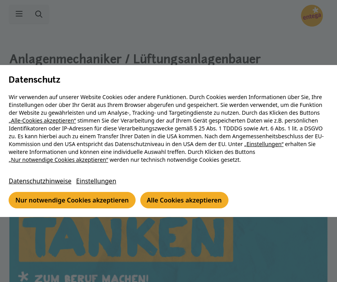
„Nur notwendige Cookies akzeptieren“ (59, 159)
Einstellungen (97, 181)
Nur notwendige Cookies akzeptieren (72, 200)
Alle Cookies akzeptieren (184, 200)
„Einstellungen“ (264, 144)
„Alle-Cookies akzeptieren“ (43, 120)
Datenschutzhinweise (40, 181)
